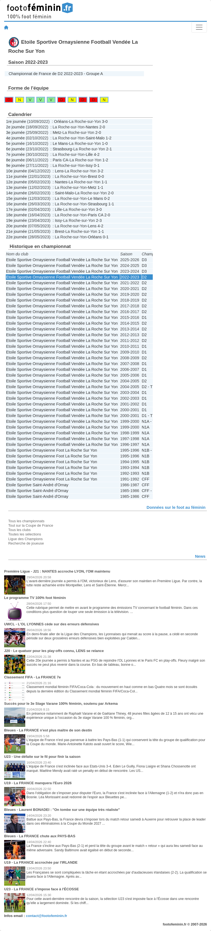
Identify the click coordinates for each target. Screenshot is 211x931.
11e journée (16, 176)
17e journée (16, 209)
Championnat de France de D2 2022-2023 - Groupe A (56, 73)
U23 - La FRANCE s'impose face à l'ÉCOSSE (41, 889)
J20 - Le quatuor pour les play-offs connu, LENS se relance (54, 651)
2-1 (109, 149)
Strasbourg (62, 149)
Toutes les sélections (24, 534)
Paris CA (60, 160)
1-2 (109, 138)
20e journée (16, 226)
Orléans (61, 121)
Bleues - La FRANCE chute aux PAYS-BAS (39, 836)
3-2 (100, 171)
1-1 (104, 182)
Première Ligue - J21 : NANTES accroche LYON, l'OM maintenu (57, 571)
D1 (144, 317)
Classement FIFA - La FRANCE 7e (32, 677)
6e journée (15, 149)
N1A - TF (149, 421)
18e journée (16, 215)
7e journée (15, 154)
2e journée (15, 127)
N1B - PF (150, 450)
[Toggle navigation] (199, 27)
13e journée (16, 187)
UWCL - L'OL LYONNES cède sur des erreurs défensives (51, 624)
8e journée (15, 160)
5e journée (15, 143)
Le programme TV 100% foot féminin (35, 598)
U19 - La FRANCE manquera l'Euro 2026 (38, 783)
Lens (59, 171)
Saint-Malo (95, 138)
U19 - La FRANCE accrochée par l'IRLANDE (40, 862)
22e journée (16, 237)
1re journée (16, 121)
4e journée (15, 138)
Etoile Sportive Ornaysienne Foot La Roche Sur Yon (51, 450)
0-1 (96, 165)
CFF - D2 (150, 490)
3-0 (105, 121)
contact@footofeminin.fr (46, 916)
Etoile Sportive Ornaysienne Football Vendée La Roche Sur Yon (62, 260)
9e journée (15, 165)
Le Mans (60, 143)
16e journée (16, 204)
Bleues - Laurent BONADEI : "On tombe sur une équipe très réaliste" (62, 810)
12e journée (16, 182)
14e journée (16, 193)
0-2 (107, 198)
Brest (92, 176)
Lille (89, 154)
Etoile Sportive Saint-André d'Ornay (37, 485)
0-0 (101, 176)
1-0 (105, 143)
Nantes (92, 127)
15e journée (16, 198)
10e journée (16, 171)
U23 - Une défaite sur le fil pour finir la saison (42, 757)
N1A (145, 427)
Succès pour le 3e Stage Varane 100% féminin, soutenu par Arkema (61, 703)
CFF (145, 479)
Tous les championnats (26, 521)
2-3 (99, 220)
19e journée (16, 220)
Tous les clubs (19, 530)
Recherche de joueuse (26, 543)
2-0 (102, 127)
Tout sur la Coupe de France (30, 525)
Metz (57, 132)
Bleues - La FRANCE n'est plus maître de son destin (48, 730)
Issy (89, 165)
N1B (145, 456)
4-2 (96, 154)
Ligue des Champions (25, 539)
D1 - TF (148, 415)
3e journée (15, 132)
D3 (144, 260)
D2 (144, 277)
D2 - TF (148, 387)
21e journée (16, 231)
